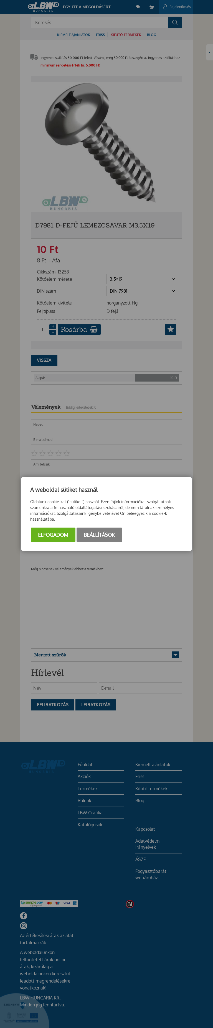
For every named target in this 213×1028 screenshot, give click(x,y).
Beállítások (99, 535)
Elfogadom (53, 535)
